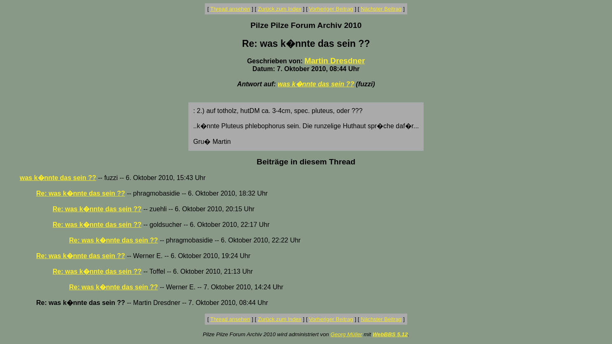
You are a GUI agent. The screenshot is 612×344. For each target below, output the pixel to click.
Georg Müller (346, 334)
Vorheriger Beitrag (331, 9)
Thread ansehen (230, 9)
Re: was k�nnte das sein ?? (80, 193)
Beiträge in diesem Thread (306, 161)
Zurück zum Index (279, 9)
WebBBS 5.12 (390, 334)
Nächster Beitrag (381, 9)
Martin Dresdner (334, 60)
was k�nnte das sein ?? (316, 84)
